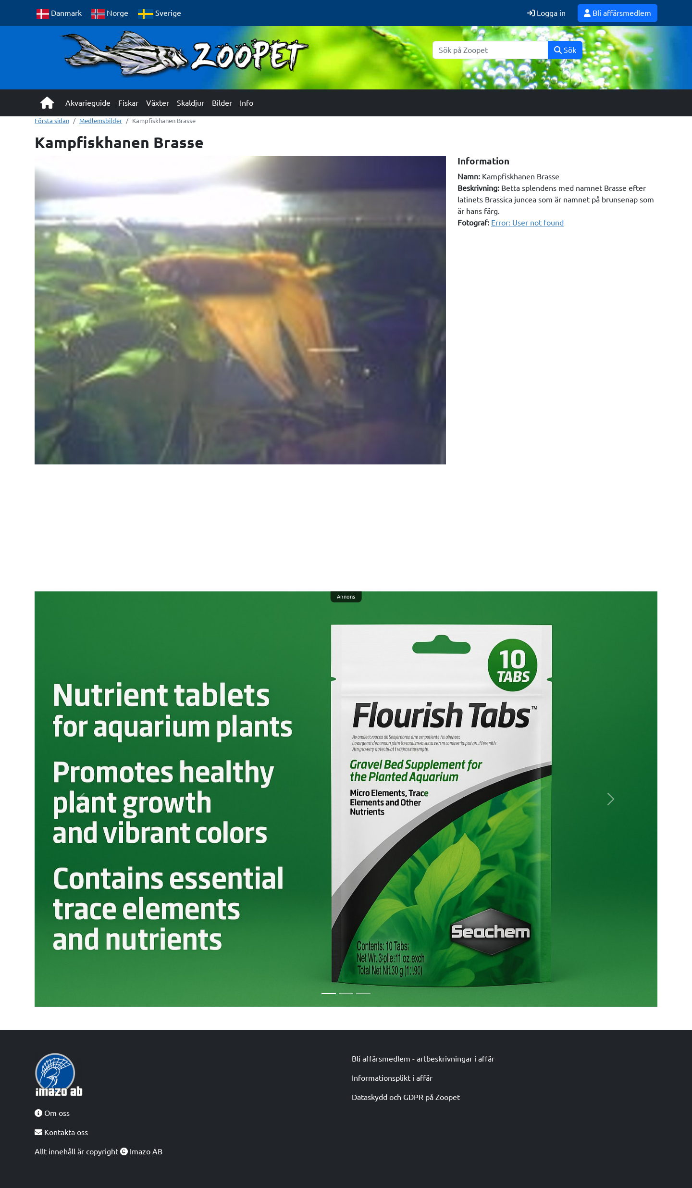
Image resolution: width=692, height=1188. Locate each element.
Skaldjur (190, 103)
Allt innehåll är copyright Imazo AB (98, 1151)
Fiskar (128, 103)
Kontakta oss (61, 1132)
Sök (565, 50)
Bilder (222, 103)
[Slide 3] (363, 993)
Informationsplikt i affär (392, 1078)
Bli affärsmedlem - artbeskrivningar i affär (423, 1058)
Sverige (159, 14)
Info (246, 103)
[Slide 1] (328, 993)
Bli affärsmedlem (617, 13)
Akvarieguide (88, 103)
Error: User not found (527, 222)
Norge (109, 14)
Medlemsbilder (100, 120)
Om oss (52, 1113)
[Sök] (490, 50)
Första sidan (52, 120)
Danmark (59, 14)
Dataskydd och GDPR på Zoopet (406, 1097)
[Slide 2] (346, 993)
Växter (157, 103)
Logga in (546, 13)
